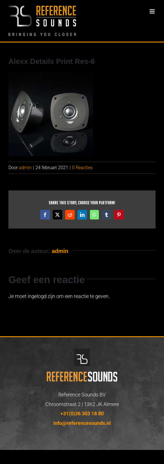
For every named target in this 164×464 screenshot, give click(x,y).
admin (25, 167)
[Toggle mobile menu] (153, 11)
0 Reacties (82, 167)
